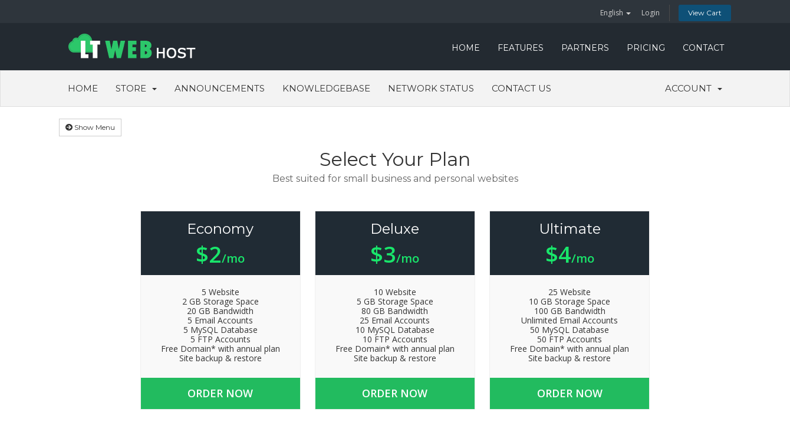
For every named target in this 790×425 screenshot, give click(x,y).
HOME (466, 47)
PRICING (646, 47)
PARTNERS (585, 47)
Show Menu (90, 127)
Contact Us (521, 88)
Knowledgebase (326, 88)
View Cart (705, 12)
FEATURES (521, 47)
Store (136, 88)
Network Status (431, 88)
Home (83, 88)
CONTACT (703, 47)
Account (693, 88)
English (615, 13)
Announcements (220, 88)
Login (650, 13)
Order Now (222, 393)
